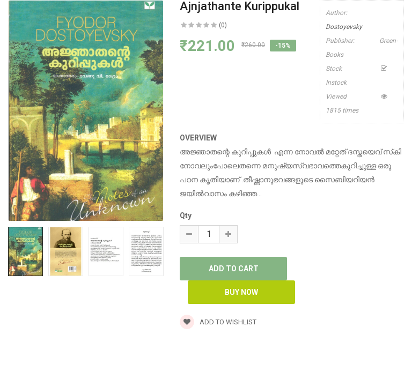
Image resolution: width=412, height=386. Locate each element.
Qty (186, 215)
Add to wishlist (218, 322)
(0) (223, 25)
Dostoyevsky (344, 27)
